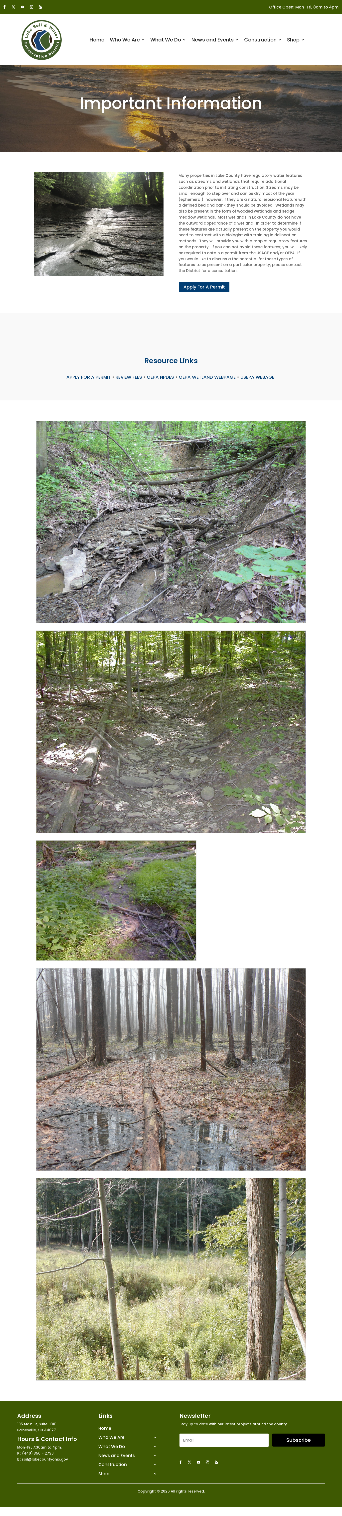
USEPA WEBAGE (258, 377)
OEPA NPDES (160, 377)
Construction (260, 40)
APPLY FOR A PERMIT (88, 377)
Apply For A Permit (204, 287)
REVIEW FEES (129, 377)
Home (97, 40)
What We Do (165, 40)
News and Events (212, 40)
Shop (293, 40)
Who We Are (125, 40)
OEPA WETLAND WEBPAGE (207, 377)
